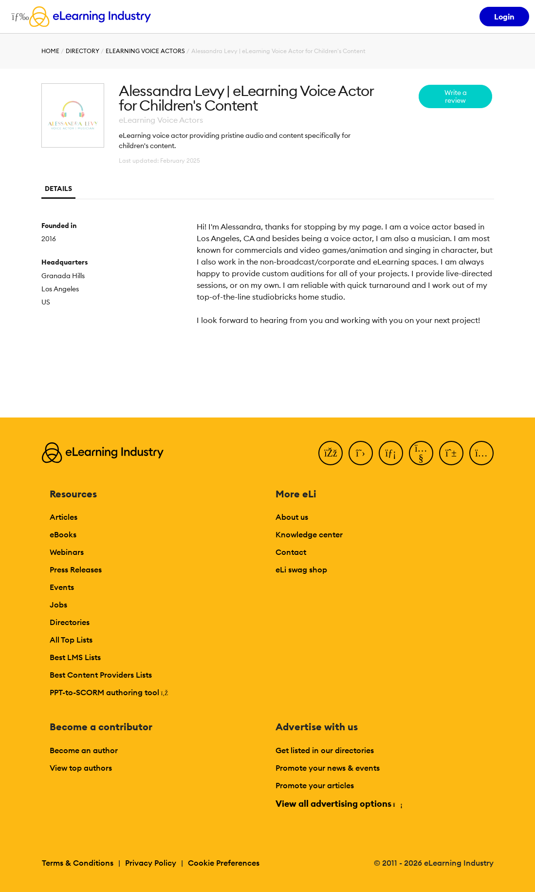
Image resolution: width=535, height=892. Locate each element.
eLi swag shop (301, 569)
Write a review (455, 96)
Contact (291, 552)
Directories (70, 622)
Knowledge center (309, 534)
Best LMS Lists (75, 657)
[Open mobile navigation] (18, 16)
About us (292, 517)
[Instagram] (481, 453)
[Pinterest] (451, 453)
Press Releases (76, 569)
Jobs (58, 604)
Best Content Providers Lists (101, 675)
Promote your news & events (328, 768)
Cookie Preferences (223, 863)
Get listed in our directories (325, 750)
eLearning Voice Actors (145, 51)
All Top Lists (71, 640)
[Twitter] (361, 453)
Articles (63, 517)
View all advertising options (339, 803)
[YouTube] (421, 453)
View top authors (81, 768)
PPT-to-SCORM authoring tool (109, 692)
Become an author (84, 750)
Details (58, 188)
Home (50, 51)
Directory (82, 51)
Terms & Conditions (77, 863)
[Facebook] (330, 453)
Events (62, 587)
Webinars (67, 552)
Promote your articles (315, 785)
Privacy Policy (150, 863)
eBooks (63, 534)
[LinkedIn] (391, 453)
